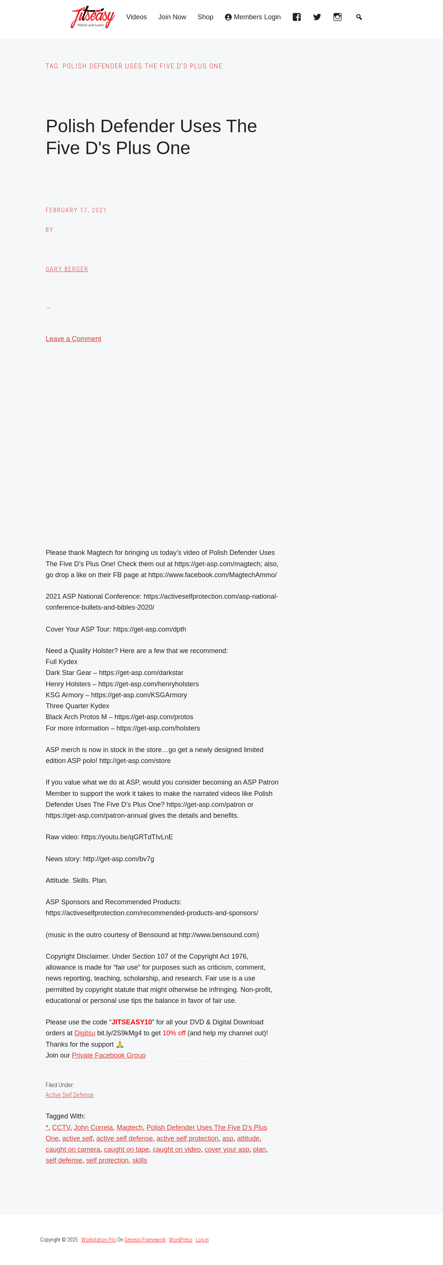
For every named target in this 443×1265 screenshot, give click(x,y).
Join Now (172, 17)
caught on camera (73, 1149)
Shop (206, 17)
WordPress (180, 1240)
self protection (107, 1160)
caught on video (177, 1149)
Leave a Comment (73, 339)
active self (77, 1138)
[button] (359, 17)
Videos (136, 17)
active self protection (187, 1138)
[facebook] (298, 19)
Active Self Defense (70, 1094)
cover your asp (226, 1149)
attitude (248, 1138)
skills (139, 1160)
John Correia (93, 1127)
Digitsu (84, 1033)
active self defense (124, 1138)
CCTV (61, 1127)
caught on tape (126, 1149)
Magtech (129, 1127)
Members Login (257, 17)
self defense (64, 1160)
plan (259, 1149)
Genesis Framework (145, 1240)
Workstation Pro (98, 1240)
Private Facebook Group (109, 1055)
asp (227, 1138)
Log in (202, 1240)
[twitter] (319, 19)
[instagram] (339, 19)
